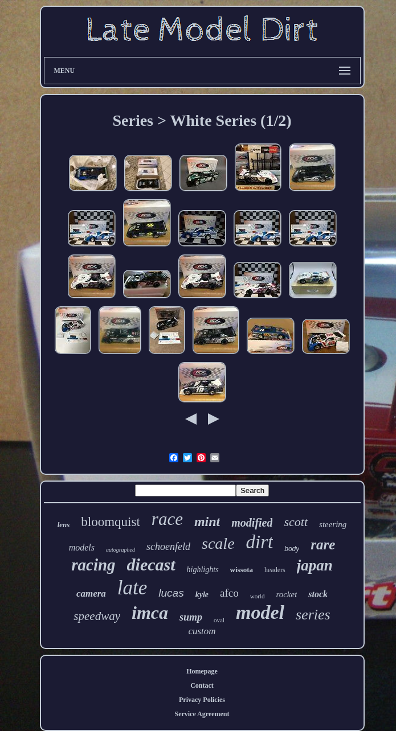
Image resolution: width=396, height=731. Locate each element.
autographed (120, 550)
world (257, 596)
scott (296, 522)
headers (274, 570)
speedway (97, 616)
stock (318, 594)
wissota (241, 569)
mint (207, 521)
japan (315, 565)
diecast (151, 564)
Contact (202, 685)
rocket (286, 594)
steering (332, 524)
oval (219, 620)
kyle (202, 594)
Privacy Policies (202, 700)
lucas (170, 593)
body (291, 549)
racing (93, 565)
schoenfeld (168, 546)
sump (190, 617)
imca (150, 612)
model (260, 612)
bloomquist (110, 522)
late (132, 588)
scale (218, 543)
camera (91, 593)
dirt (259, 542)
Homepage (202, 671)
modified (251, 522)
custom (201, 631)
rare (323, 544)
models (82, 547)
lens (64, 524)
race (167, 519)
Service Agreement (201, 714)
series (313, 614)
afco (229, 593)
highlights (203, 569)
